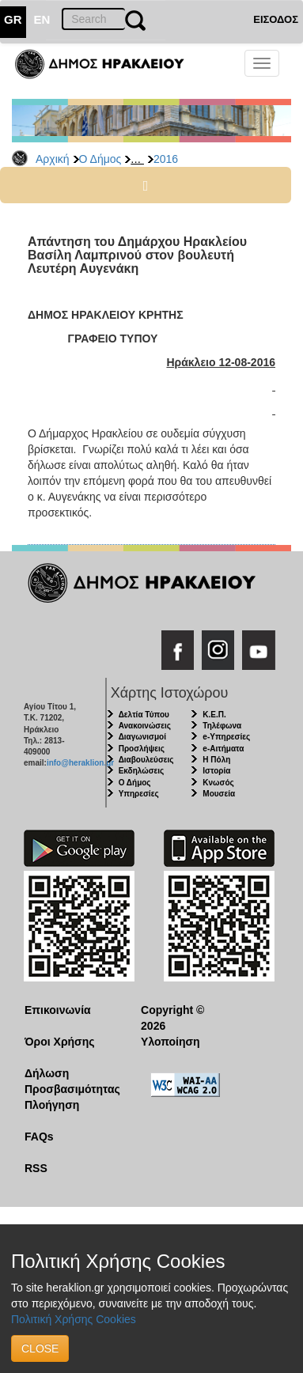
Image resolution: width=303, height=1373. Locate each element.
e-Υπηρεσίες (226, 736)
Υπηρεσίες (139, 793)
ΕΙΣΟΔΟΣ (275, 19)
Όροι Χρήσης (60, 1041)
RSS (36, 1168)
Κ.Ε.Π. (214, 714)
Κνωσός (218, 782)
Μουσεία (219, 793)
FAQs (39, 1136)
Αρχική (53, 159)
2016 (165, 159)
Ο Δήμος (100, 159)
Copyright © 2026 (172, 1018)
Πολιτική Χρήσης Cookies (73, 1319)
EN (42, 19)
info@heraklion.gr (80, 762)
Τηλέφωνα (222, 725)
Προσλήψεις (142, 748)
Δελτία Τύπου (144, 714)
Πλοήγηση (52, 1105)
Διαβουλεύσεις (146, 759)
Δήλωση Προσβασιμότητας (70, 1081)
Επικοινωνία (58, 1010)
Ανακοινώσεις (145, 725)
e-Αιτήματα (223, 748)
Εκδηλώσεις (142, 770)
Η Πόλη (216, 759)
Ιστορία (216, 770)
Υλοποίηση (170, 1041)
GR (13, 19)
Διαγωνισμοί (142, 736)
